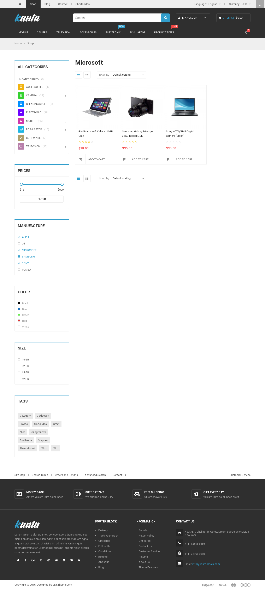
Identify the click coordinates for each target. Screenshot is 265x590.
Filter (41, 199)
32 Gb (25, 366)
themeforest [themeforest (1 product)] (27, 448)
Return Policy (146, 535)
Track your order (108, 535)
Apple (26, 237)
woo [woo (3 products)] (44, 448)
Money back (35, 492)
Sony (25, 263)
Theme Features (148, 567)
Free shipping (154, 492)
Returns (102, 556)
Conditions (104, 551)
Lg (23, 243)
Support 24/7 (94, 492)
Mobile (23, 32)
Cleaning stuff (32, 103)
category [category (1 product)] (25, 415)
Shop (33, 4)
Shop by (104, 74)
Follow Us (104, 546)
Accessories (88, 32)
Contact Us (119, 474)
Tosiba (26, 269)
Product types (164, 32)
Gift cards (104, 540)
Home (18, 43)
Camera (42, 32)
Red (19, 320)
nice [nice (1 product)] (22, 432)
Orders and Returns (66, 474)
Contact (62, 4)
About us (103, 561)
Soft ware (29, 137)
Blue (19, 309)
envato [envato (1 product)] (24, 424)
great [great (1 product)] (56, 424)
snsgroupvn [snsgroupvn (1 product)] (38, 432)
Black (19, 303)
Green (19, 315)
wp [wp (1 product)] (55, 448)
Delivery (103, 530)
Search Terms (40, 474)
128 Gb (26, 379)
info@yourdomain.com (206, 564)
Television (64, 32)
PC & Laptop (137, 32)
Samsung (28, 256)
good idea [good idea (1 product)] (40, 424)
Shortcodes (83, 4)
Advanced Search (95, 474)
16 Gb (25, 359)
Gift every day (213, 492)
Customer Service (240, 474)
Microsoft (29, 250)
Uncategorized (28, 79)
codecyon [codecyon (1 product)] (43, 415)
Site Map (19, 474)
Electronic (113, 32)
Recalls (143, 530)
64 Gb (25, 372)
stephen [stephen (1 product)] (43, 440)
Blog (47, 4)
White (19, 326)
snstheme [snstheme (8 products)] (26, 440)
